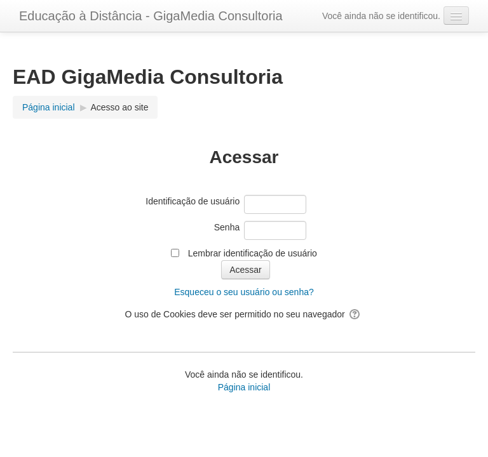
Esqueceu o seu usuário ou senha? (244, 292)
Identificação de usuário (193, 201)
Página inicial (244, 387)
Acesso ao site (119, 107)
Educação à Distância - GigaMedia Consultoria (151, 16)
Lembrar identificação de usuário (252, 253)
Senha (227, 227)
